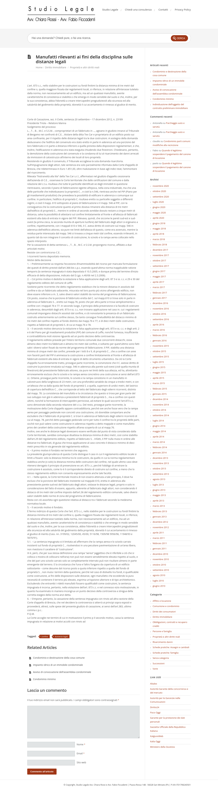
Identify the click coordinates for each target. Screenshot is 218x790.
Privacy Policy (183, 9)
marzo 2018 (159, 239)
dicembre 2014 (160, 399)
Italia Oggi (155, 741)
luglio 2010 (158, 580)
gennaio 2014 (160, 452)
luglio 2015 (158, 361)
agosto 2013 (159, 479)
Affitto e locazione (162, 600)
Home (39, 67)
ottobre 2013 (159, 468)
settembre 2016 (161, 319)
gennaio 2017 (160, 297)
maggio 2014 (159, 431)
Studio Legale (110, 9)
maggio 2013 (159, 495)
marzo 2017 (159, 287)
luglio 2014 (158, 420)
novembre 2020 (161, 185)
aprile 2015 (158, 377)
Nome (81, 744)
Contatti (163, 9)
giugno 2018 (159, 223)
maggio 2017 (159, 276)
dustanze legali (61, 636)
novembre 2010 (161, 559)
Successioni (159, 663)
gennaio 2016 (160, 340)
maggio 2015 (159, 372)
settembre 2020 (161, 196)
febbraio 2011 (160, 543)
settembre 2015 (161, 356)
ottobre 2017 (159, 260)
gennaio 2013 (160, 516)
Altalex (153, 683)
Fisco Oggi (155, 712)
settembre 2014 (161, 415)
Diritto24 (154, 707)
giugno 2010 (159, 585)
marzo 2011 (159, 538)
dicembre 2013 (160, 457)
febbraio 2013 (160, 511)
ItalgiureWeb (156, 736)
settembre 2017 (161, 265)
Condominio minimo (42, 679)
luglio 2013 (158, 484)
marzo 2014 (159, 442)
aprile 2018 (158, 233)
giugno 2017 (159, 271)
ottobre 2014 (159, 409)
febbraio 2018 (160, 244)
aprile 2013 (158, 500)
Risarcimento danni (163, 642)
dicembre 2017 (160, 249)
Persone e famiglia (162, 631)
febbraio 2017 (160, 292)
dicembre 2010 (160, 553)
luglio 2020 (158, 201)
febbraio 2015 (160, 388)
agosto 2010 (159, 575)
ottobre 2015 (159, 351)
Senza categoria (161, 657)
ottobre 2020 (159, 191)
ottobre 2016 (159, 313)
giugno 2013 (159, 489)
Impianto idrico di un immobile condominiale (56, 664)
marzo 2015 (159, 383)
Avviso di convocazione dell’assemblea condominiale (60, 672)
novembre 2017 (161, 255)
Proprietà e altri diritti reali (84, 67)
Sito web (81, 762)
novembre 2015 (161, 345)
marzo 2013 (159, 505)
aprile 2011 (158, 532)
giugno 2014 (159, 425)
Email (80, 753)
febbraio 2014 (160, 447)
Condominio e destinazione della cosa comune (57, 657)
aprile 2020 (158, 217)
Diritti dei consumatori (164, 611)
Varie (155, 668)
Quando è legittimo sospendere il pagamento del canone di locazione (172, 154)
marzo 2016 (159, 329)
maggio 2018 (159, 228)
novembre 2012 (161, 527)
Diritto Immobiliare (55, 67)
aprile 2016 (158, 324)
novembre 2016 (161, 308)
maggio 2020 (159, 212)
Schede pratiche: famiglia (165, 652)
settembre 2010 (161, 569)
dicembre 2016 (160, 303)
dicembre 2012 (160, 521)
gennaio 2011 (160, 548)
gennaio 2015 (160, 393)
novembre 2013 (161, 463)
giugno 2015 (159, 367)
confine (45, 636)
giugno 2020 (159, 207)
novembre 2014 (161, 404)
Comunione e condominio (166, 606)
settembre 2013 (161, 473)
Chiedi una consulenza (138, 9)
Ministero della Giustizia (162, 746)
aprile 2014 (158, 436)
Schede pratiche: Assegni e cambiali (171, 647)
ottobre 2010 (159, 564)
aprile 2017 (158, 281)
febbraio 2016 (160, 335)
